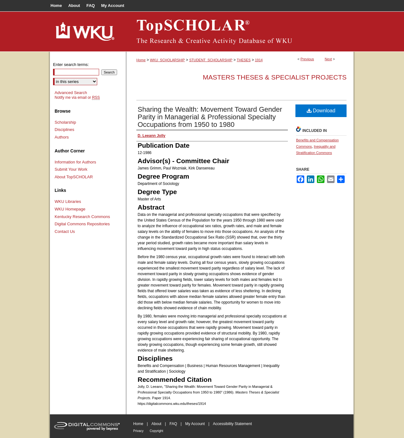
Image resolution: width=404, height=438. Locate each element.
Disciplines (64, 129)
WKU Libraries (68, 201)
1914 (259, 60)
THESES (244, 60)
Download (321, 110)
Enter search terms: (71, 64)
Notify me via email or (77, 97)
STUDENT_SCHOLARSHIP (210, 60)
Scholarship (65, 122)
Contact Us (65, 231)
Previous (307, 59)
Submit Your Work (71, 169)
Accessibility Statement (232, 424)
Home (141, 60)
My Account (195, 424)
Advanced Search (71, 92)
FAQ (173, 424)
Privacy (138, 431)
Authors (62, 137)
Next (328, 59)
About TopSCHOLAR (74, 177)
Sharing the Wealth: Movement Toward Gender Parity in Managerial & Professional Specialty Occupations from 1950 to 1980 (210, 116)
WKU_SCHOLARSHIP (167, 60)
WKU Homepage (70, 209)
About (156, 424)
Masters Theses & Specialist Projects (275, 77)
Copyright (156, 431)
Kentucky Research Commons (82, 216)
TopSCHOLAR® (240, 31)
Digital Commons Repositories (82, 224)
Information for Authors (75, 162)
